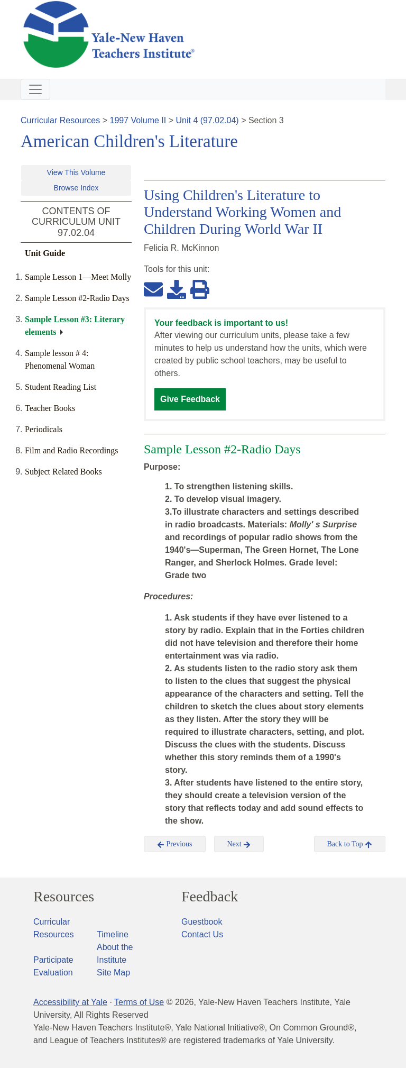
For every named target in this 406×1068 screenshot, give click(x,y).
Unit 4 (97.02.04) (207, 120)
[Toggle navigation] (35, 89)
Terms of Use (139, 1002)
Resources (63, 896)
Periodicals (43, 429)
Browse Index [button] (76, 188)
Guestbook (201, 921)
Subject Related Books (63, 471)
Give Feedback (190, 399)
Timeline (112, 934)
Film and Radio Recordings (71, 450)
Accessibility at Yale (70, 1002)
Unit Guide (45, 253)
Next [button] (239, 844)
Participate (53, 959)
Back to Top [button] (349, 844)
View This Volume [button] (76, 172)
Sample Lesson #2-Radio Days (77, 298)
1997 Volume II (138, 120)
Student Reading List (60, 386)
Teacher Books (50, 408)
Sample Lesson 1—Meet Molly (78, 276)
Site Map (113, 972)
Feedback (209, 896)
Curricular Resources (60, 120)
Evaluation (53, 972)
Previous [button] (174, 844)
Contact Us (202, 934)
